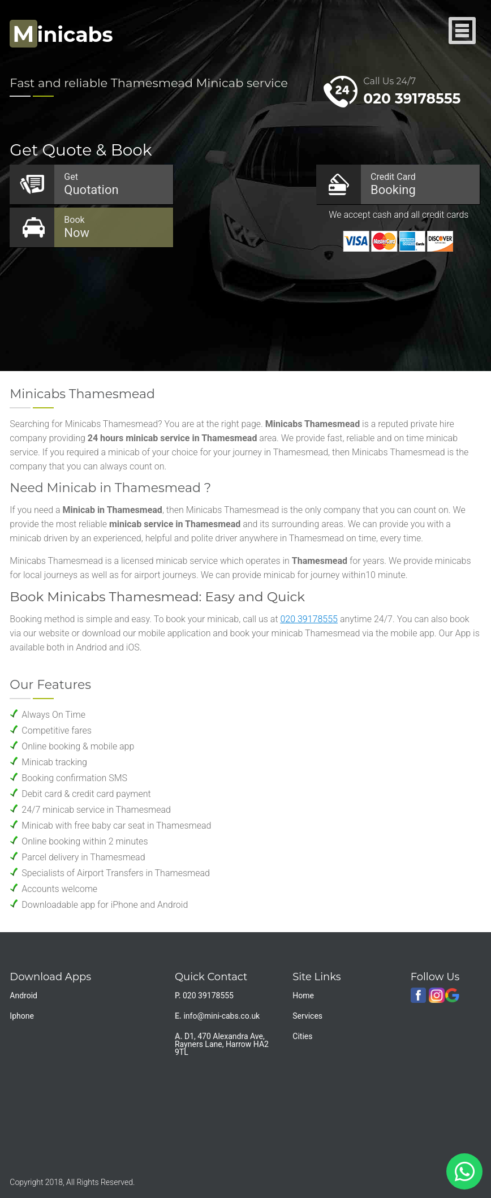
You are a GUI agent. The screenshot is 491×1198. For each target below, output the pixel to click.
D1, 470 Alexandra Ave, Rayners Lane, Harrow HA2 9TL (222, 1044)
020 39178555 (411, 98)
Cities (302, 1036)
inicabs (61, 34)
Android (23, 995)
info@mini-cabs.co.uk (221, 1015)
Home (303, 995)
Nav (462, 31)
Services (307, 1015)
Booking (419, 184)
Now (113, 227)
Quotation (113, 184)
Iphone (22, 1015)
